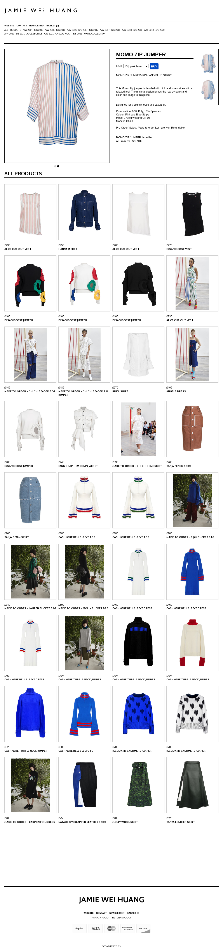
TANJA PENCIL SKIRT (179, 466)
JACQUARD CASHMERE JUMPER (132, 750)
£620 (169, 818)
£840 (7, 604)
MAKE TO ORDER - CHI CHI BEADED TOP (30, 391)
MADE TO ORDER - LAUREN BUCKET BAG (30, 608)
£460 (115, 604)
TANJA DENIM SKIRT (16, 537)
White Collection (94, 34)
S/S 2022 (77, 34)
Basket (53, 25)
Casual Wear (63, 34)
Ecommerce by (111, 946)
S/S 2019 (137, 30)
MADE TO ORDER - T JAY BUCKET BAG (190, 537)
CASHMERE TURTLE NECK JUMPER (79, 679)
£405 (7, 316)
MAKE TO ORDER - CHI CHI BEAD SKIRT (137, 466)
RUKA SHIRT (120, 391)
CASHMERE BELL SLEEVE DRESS (132, 608)
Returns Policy (121, 917)
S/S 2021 (20, 34)
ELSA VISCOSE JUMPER (18, 320)
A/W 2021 (49, 34)
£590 (61, 604)
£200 (115, 245)
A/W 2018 (127, 30)
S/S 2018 (115, 30)
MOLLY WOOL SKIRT (125, 821)
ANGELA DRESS (176, 391)
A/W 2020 (9, 34)
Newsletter (36, 25)
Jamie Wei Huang (111, 899)
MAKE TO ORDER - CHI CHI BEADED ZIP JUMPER (83, 393)
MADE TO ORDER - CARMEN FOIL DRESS (29, 821)
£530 (115, 462)
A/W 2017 (105, 30)
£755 (61, 818)
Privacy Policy (101, 917)
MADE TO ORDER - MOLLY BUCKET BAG (83, 608)
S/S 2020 (159, 30)
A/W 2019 (149, 30)
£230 (7, 245)
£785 (115, 747)
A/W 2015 (49, 30)
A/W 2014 (27, 30)
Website (9, 25)
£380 (61, 533)
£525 (61, 675)
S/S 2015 (38, 30)
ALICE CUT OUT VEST (17, 249)
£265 (169, 462)
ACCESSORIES (34, 34)
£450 (61, 245)
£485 (61, 387)
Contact (22, 25)
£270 (169, 245)
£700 (169, 533)
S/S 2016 (60, 30)
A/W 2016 (72, 30)
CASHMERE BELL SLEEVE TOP (76, 537)
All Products (12, 30)
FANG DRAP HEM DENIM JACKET (78, 466)
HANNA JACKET (67, 249)
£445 (7, 387)
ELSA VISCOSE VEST (179, 249)
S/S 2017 (93, 30)
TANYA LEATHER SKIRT (180, 821)
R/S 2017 (82, 30)
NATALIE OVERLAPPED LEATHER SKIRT (82, 821)
